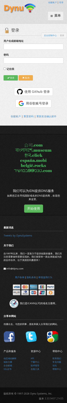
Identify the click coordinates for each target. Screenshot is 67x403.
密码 (6, 54)
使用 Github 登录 (37, 91)
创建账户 (52, 2)
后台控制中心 (50, 35)
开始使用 (33, 208)
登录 (61, 2)
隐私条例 (31, 277)
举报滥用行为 (45, 277)
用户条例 (19, 277)
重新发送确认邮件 (46, 116)
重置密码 (29, 116)
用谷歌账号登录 (37, 103)
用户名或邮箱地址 (14, 41)
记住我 (10, 69)
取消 (25, 77)
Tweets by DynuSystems (18, 235)
